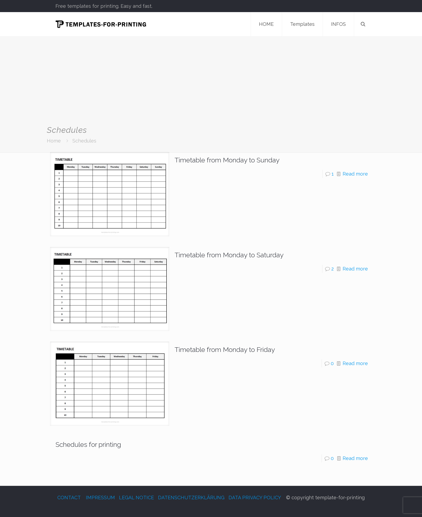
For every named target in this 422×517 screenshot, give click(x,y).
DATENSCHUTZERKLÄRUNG (191, 497)
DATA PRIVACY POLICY (254, 497)
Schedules (84, 141)
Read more (355, 174)
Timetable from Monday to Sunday (227, 160)
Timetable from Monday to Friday (225, 349)
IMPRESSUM (100, 497)
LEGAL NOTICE (136, 497)
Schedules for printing (88, 444)
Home (54, 141)
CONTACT (68, 497)
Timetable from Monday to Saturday (229, 255)
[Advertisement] (211, 85)
